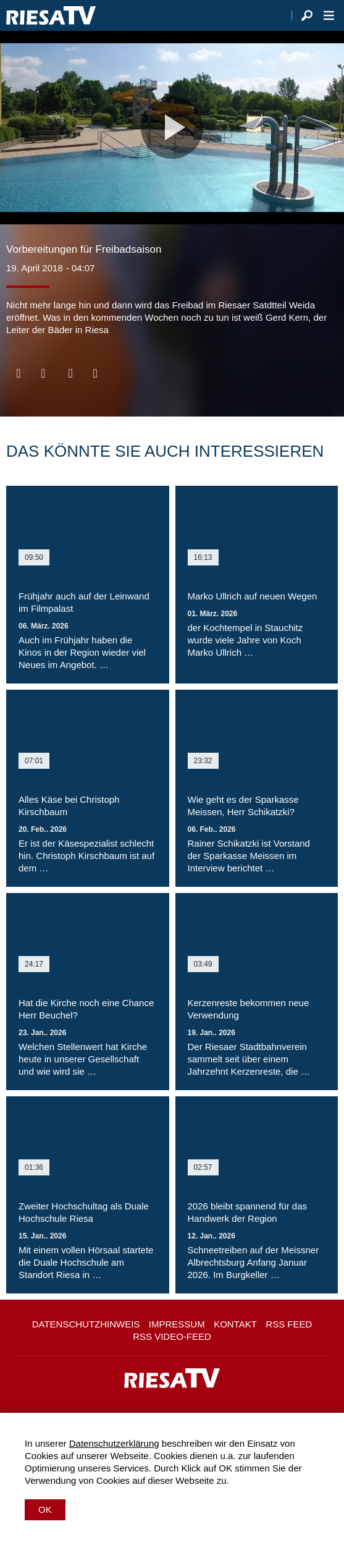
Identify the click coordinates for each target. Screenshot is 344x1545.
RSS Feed (289, 1324)
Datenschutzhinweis (86, 1324)
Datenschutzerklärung (114, 1443)
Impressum (177, 1324)
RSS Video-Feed (172, 1336)
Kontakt (235, 1324)
